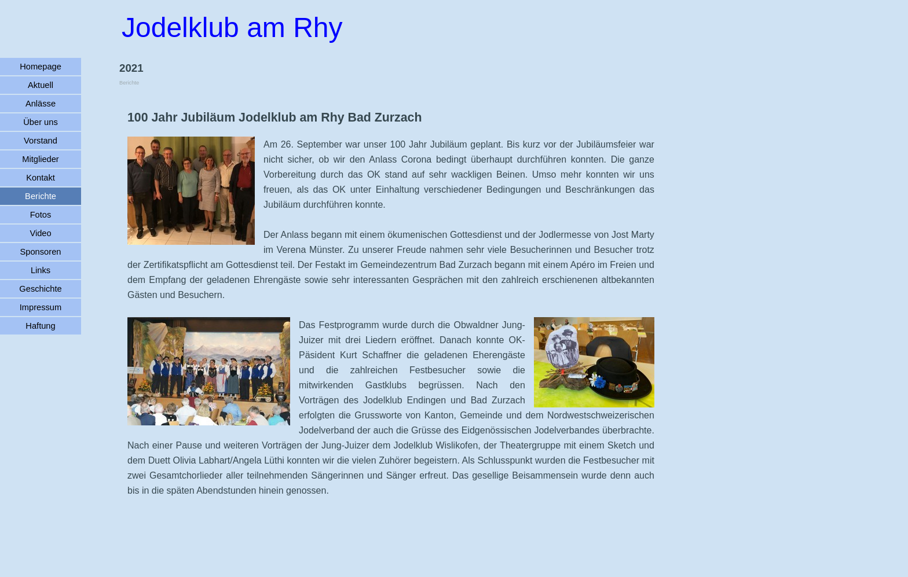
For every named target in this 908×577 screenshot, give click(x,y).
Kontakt (40, 177)
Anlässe (40, 103)
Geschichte (40, 288)
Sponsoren (40, 251)
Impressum (40, 307)
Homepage (40, 66)
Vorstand (40, 140)
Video (40, 233)
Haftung (40, 325)
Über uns (40, 122)
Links (40, 270)
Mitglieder (40, 159)
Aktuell (40, 85)
